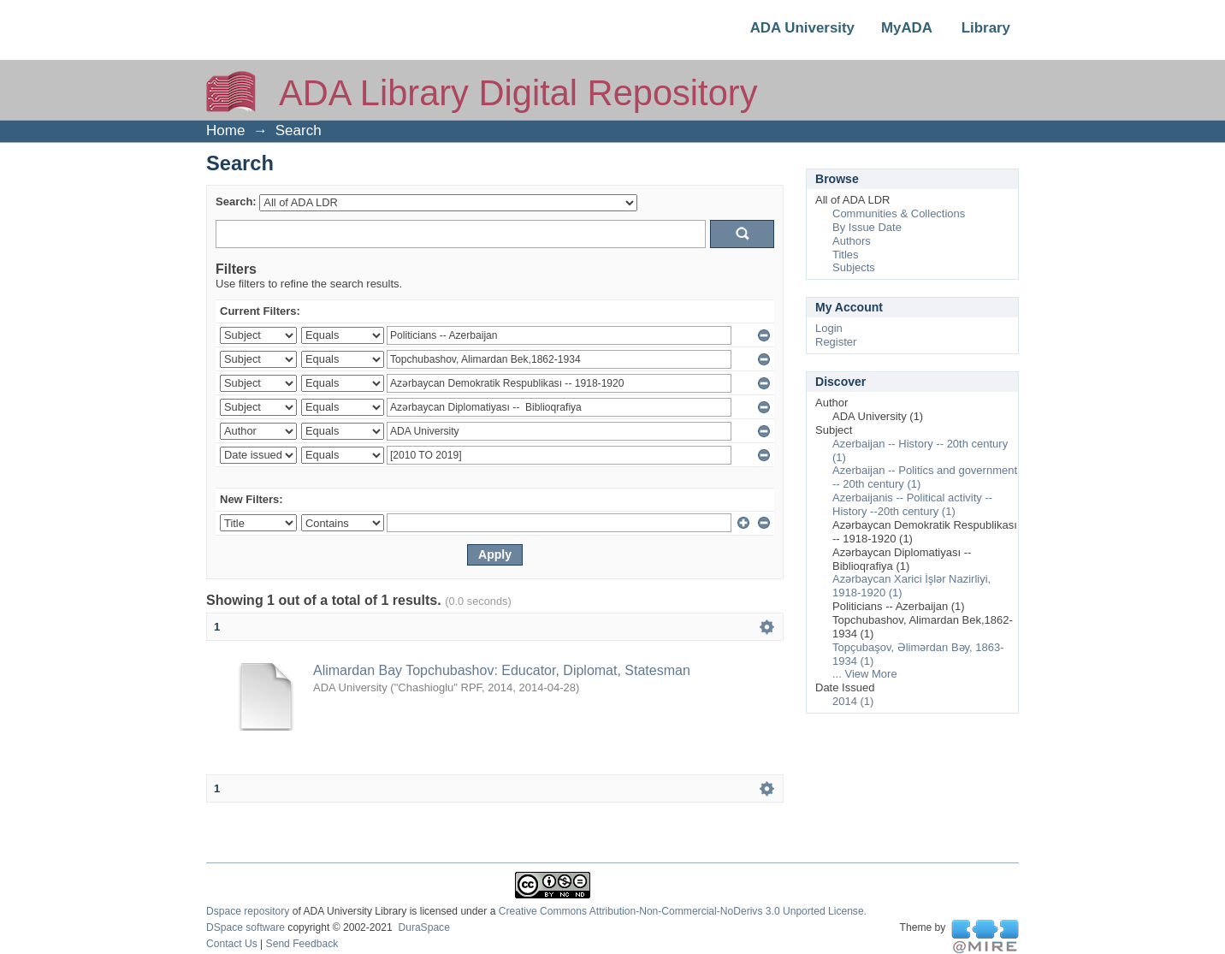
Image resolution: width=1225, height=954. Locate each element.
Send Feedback (302, 944)
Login (829, 328)
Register (835, 341)
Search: (236, 201)
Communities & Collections (898, 213)
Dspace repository (247, 911)
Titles (845, 254)
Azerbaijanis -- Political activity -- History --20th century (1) (912, 504)
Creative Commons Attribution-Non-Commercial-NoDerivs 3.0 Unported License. (683, 911)
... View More (864, 673)
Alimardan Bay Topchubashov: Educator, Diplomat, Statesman (501, 670)
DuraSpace (423, 927)
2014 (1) (852, 701)
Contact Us (231, 944)
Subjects (853, 267)
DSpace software (245, 927)
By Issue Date (867, 227)
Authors (851, 240)
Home (225, 130)
